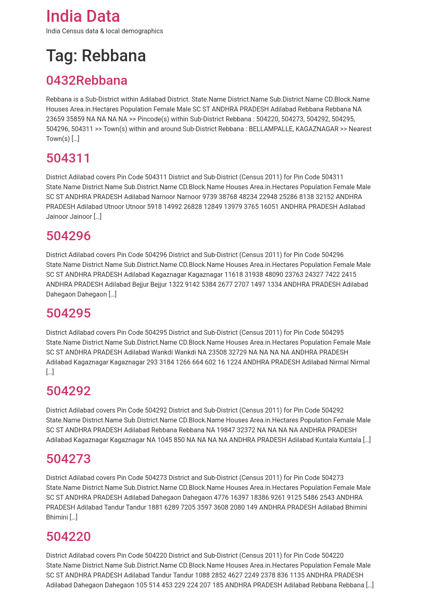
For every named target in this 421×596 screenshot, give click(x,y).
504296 (68, 236)
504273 (68, 458)
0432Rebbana (86, 80)
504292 (68, 391)
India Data (83, 16)
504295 (68, 313)
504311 (68, 158)
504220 (68, 536)
